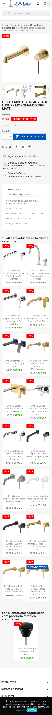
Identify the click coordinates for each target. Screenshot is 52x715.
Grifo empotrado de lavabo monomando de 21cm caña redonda (14, 455)
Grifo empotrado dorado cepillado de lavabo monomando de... (38, 545)
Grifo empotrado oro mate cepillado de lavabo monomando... (14, 589)
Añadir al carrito (29, 136)
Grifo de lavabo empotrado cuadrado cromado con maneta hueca (37, 410)
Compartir (16, 147)
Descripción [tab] (14, 189)
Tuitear (23, 147)
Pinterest (29, 147)
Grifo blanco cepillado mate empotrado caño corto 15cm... (38, 499)
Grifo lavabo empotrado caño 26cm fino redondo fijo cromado (14, 274)
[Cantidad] (5, 137)
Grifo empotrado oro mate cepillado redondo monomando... (38, 364)
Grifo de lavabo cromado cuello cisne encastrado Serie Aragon (38, 274)
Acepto (32, 710)
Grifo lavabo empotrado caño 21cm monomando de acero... (14, 319)
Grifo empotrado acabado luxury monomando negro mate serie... (14, 545)
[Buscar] (26, 13)
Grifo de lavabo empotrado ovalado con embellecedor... (14, 409)
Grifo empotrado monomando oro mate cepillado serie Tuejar (38, 318)
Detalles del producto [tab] (20, 194)
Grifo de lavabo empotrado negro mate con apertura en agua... (38, 455)
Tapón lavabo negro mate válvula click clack (26, 651)
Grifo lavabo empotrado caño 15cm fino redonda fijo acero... (14, 500)
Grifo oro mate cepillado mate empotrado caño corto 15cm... (38, 590)
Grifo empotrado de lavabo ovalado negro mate (14, 363)
